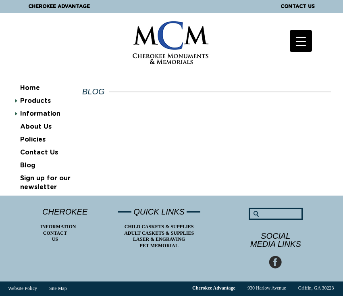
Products (35, 101)
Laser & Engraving (159, 239)
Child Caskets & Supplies (159, 226)
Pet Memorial (159, 245)
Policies (33, 139)
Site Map (58, 288)
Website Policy (22, 288)
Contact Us (298, 6)
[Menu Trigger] (301, 41)
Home (30, 88)
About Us (36, 126)
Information (40, 113)
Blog (27, 165)
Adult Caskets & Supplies (159, 233)
